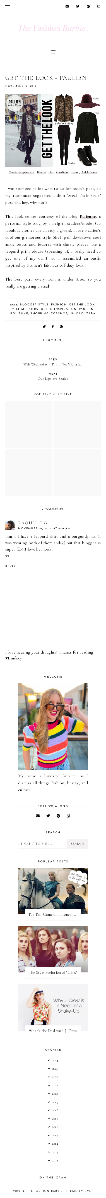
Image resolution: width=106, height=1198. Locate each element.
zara (91, 313)
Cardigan (62, 172)
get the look (82, 304)
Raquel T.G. (33, 522)
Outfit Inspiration (21, 172)
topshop (59, 313)
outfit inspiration (59, 309)
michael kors (25, 309)
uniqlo (77, 313)
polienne (19, 313)
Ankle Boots (89, 172)
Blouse (41, 172)
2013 (14, 304)
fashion (59, 304)
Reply (10, 566)
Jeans (74, 172)
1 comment (53, 340)
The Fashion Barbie (44, 1191)
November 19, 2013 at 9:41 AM (44, 528)
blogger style (34, 304)
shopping (39, 313)
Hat (51, 172)
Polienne (88, 216)
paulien (86, 309)
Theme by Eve (78, 1191)
